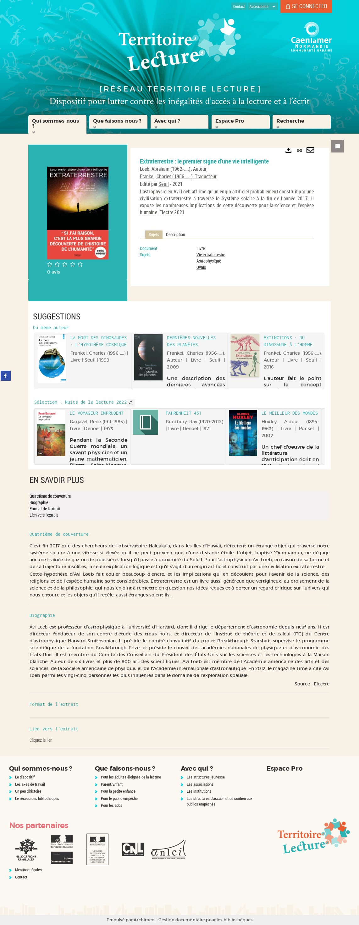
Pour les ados (111, 805)
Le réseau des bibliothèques (37, 798)
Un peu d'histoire (28, 791)
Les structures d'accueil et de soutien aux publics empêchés (219, 801)
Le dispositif (25, 777)
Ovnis (201, 267)
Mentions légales (28, 869)
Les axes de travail (30, 784)
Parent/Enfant (112, 784)
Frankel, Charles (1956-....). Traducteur (178, 176)
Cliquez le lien (41, 740)
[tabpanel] (227, 257)
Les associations (200, 784)
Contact (21, 877)
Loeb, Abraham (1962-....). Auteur (173, 168)
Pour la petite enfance (118, 791)
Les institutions (199, 791)
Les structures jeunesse (206, 777)
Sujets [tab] (154, 234)
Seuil (163, 183)
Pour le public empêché (119, 798)
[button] (57, 124)
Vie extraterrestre (210, 255)
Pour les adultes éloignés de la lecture (131, 777)
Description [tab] (175, 234)
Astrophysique (208, 261)
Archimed (144, 919)
